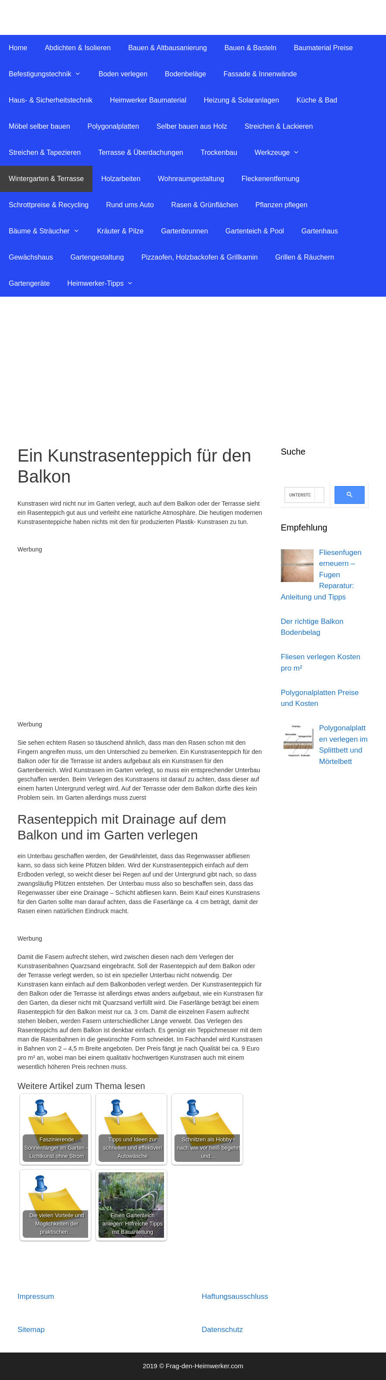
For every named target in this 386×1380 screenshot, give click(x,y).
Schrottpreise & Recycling (49, 205)
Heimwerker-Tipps (104, 284)
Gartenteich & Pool (254, 231)
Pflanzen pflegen (281, 205)
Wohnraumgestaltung (191, 178)
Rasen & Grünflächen (204, 205)
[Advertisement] (193, 362)
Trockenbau (219, 152)
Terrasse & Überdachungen (140, 152)
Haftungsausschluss (235, 1296)
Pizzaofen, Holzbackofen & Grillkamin (199, 257)
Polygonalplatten (113, 126)
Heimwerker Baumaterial (148, 100)
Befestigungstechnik (49, 74)
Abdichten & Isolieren (78, 47)
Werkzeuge (281, 153)
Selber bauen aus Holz (192, 126)
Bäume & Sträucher (48, 231)
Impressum (35, 1296)
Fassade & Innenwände (260, 74)
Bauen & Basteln (250, 47)
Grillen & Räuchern (304, 257)
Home (18, 47)
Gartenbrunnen (184, 231)
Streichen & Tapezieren (45, 152)
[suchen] (300, 495)
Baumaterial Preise (323, 47)
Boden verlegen (123, 74)
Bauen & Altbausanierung (167, 47)
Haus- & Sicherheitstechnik (50, 100)
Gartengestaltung (97, 257)
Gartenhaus (319, 231)
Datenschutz (222, 1329)
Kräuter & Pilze (120, 231)
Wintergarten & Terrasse (46, 178)
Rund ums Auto (130, 205)
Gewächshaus (31, 257)
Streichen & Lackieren (279, 126)
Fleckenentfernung (271, 178)
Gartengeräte (29, 283)
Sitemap (30, 1329)
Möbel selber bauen (39, 126)
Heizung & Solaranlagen (241, 100)
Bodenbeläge (185, 74)
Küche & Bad (317, 100)
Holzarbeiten (120, 178)
